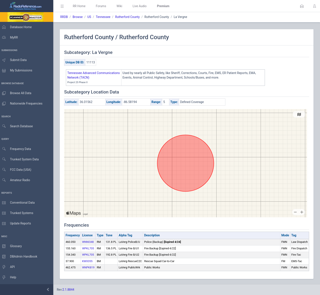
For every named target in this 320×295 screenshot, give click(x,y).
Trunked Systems (17, 213)
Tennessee (105, 17)
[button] (301, 6)
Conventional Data (18, 203)
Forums (103, 6)
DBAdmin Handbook (19, 257)
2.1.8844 (70, 289)
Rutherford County (129, 17)
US (91, 17)
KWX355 (89, 261)
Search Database (17, 126)
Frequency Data (16, 149)
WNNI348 (90, 241)
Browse (80, 17)
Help (9, 277)
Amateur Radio (16, 180)
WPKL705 (90, 248)
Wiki (121, 6)
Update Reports (16, 224)
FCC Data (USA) (16, 170)
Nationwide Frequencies (22, 104)
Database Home (17, 27)
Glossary (12, 246)
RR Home (81, 6)
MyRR (10, 37)
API (8, 267)
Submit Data (14, 60)
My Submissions (17, 71)
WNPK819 (90, 267)
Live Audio (142, 6)
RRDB (66, 17)
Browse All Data (16, 93)
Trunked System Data (20, 159)
